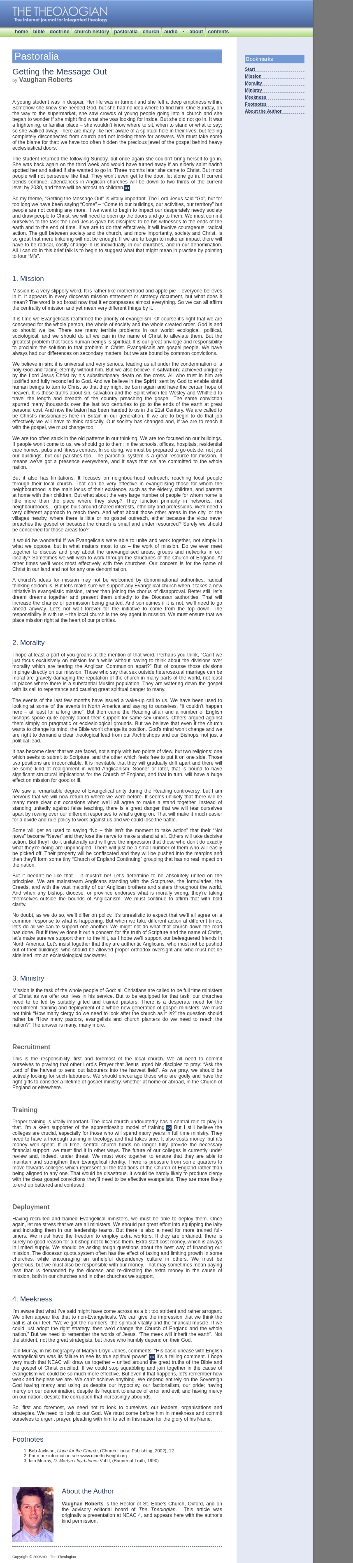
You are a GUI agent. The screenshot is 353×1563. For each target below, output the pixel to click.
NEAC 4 (132, 1515)
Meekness (255, 97)
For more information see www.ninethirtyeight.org (78, 1455)
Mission (253, 76)
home (21, 32)
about (196, 32)
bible (38, 32)
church (151, 32)
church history (91, 32)
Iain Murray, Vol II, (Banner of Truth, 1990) (94, 1460)
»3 (152, 1357)
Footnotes (256, 104)
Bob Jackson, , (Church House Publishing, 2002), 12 (101, 1450)
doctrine (60, 32)
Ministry (253, 90)
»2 (169, 1128)
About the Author (263, 111)
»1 (127, 188)
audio (170, 32)
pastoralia (125, 32)
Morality (253, 83)
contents (218, 32)
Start (250, 69)
